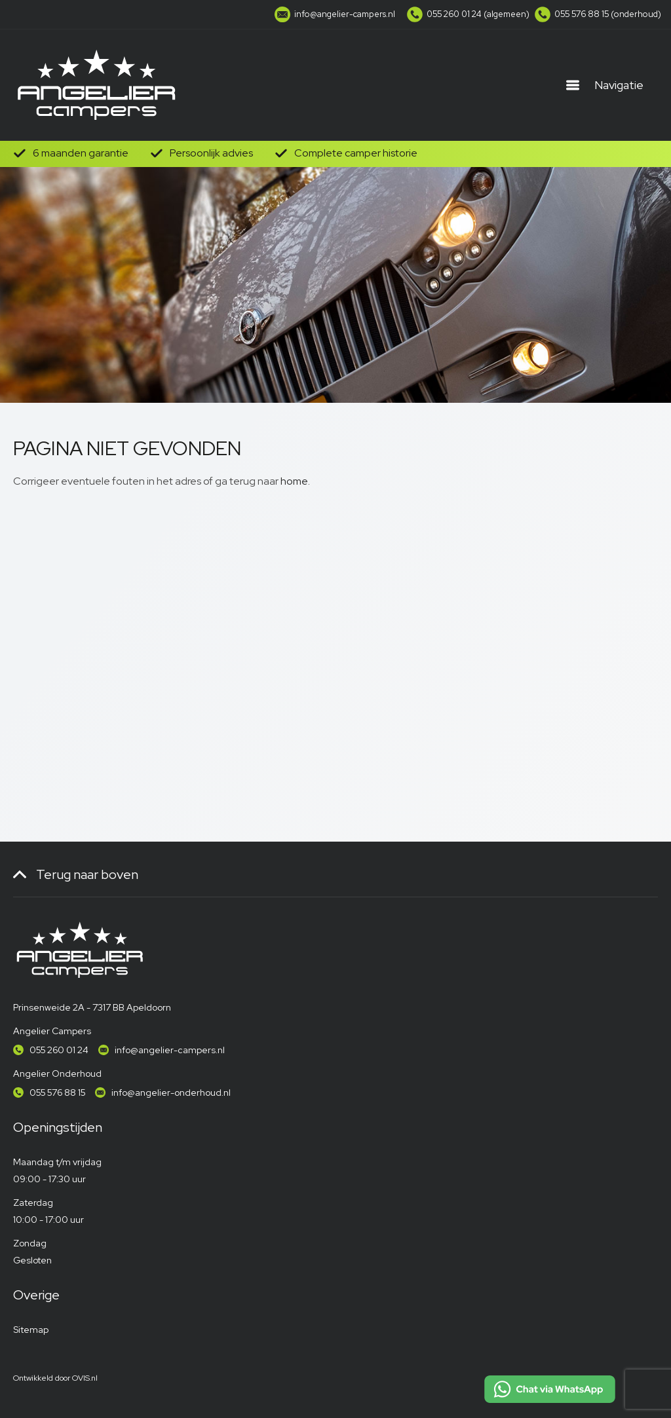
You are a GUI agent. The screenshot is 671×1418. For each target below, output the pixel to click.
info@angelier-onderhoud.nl (171, 1092)
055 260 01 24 (58, 1050)
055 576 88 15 (57, 1092)
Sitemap (30, 1329)
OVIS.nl (85, 1378)
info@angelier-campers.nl (170, 1050)
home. (295, 481)
